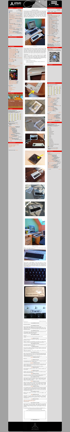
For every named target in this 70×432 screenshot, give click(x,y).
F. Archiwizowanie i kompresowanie (53, 144)
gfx (60, 88)
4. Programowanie (51, 131)
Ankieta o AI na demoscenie (12, 20)
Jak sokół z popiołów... (12, 32)
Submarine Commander (12, 127)
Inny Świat (10, 138)
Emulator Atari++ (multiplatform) (13, 66)
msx (57, 90)
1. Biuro (49, 127)
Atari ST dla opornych (12, 59)
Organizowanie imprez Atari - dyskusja (14, 144)
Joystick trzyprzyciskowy (51, 161)
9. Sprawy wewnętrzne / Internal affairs (53, 41)
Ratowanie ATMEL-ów (51, 157)
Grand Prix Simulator (12, 139)
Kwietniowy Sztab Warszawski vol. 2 (53, 20)
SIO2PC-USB (50, 155)
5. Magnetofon (50, 132)
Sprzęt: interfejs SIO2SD (51, 120)
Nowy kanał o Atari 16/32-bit (12, 21)
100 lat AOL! (49, 24)
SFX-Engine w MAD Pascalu (13, 49)
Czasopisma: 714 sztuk (12, 80)
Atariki (10, 86)
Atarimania (10, 88)
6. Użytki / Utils (50, 39)
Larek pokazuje (11, 55)
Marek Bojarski (50, 110)
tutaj (33, 248)
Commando (10, 129)
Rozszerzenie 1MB (50, 160)
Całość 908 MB (50, 146)
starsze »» (21, 35)
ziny (54, 94)
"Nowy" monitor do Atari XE (51, 23)
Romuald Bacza (50, 103)
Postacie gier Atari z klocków (13, 33)
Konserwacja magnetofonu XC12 (13, 52)
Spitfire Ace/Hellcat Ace (12, 133)
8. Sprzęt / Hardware (50, 40)
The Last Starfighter (11, 135)
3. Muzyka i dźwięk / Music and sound (53, 37)
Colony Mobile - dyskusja (12, 145)
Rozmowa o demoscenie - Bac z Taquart (14, 14)
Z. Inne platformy (51, 145)
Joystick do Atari (50, 158)
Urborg (32, 381)
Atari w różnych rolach (51, 166)
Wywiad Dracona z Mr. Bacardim (52, 98)
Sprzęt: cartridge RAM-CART (52, 118)
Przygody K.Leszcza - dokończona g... (53, 16)
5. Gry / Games (50, 38)
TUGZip (17, 124)
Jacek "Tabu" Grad (50, 107)
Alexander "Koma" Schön (51, 108)
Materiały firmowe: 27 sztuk (12, 82)
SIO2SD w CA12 (50, 156)
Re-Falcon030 (11, 29)
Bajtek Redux (11, 84)
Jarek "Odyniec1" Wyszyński (52, 109)
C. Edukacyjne (50, 140)
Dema (55, 11)
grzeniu (32, 357)
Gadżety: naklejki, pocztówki (51, 117)
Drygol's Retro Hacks (12, 89)
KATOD (49, 102)
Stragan (48, 113)
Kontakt (9, 91)
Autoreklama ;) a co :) (51, 32)
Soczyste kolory (50, 165)
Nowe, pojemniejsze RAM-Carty (52, 114)
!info (54, 89)
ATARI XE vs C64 (50, 25)
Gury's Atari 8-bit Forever (12, 87)
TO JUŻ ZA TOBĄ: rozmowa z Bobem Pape (54, 105)
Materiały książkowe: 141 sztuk (13, 81)
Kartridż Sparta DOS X (12, 50)
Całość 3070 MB (11, 121)
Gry (49, 11)
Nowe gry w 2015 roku (12, 57)
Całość (10, 124)
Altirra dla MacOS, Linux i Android (52, 29)
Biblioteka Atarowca (11, 68)
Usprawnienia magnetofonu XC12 (13, 51)
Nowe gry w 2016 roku (12, 56)
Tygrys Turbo (49, 159)
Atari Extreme (11, 31)
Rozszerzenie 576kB (50, 164)
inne (15, 120)
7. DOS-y (49, 135)
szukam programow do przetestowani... (53, 15)
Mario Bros (10, 130)
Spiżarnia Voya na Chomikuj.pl (13, 83)
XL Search (10, 90)
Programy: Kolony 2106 (51, 116)
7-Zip (15, 124)
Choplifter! (10, 128)
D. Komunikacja (50, 141)
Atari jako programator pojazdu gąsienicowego (15, 27)
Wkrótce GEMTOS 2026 (12, 15)
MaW (32, 373)
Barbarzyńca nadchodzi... (12, 28)
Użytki (52, 11)
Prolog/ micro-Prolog (50, 28)
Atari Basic (49, 19)
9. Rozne (49, 137)
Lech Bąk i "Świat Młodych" (51, 99)
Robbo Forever (11, 131)
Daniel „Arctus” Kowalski (51, 101)
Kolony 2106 (10, 132)
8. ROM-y (49, 136)
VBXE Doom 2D (50, 33)
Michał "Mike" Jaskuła (51, 100)
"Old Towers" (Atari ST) (12, 126)
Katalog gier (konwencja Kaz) (12, 110)
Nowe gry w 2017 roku (12, 54)
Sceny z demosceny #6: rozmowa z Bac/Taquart (15, 16)
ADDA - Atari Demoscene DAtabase (52, 84)
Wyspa (10, 134)
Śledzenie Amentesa (50, 104)
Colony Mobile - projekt (12, 146)
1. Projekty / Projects (50, 36)
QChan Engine (11, 61)
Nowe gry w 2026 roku (12, 48)
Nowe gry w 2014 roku (12, 60)
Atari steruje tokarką (50, 167)
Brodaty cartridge (11, 24)
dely (31, 367)
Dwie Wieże (10, 136)
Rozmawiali (49, 97)
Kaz (31, 338)
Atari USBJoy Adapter (51, 115)
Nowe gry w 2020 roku (12, 53)
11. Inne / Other (50, 42)
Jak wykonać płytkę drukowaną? (52, 163)
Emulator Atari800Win (12, 65)
